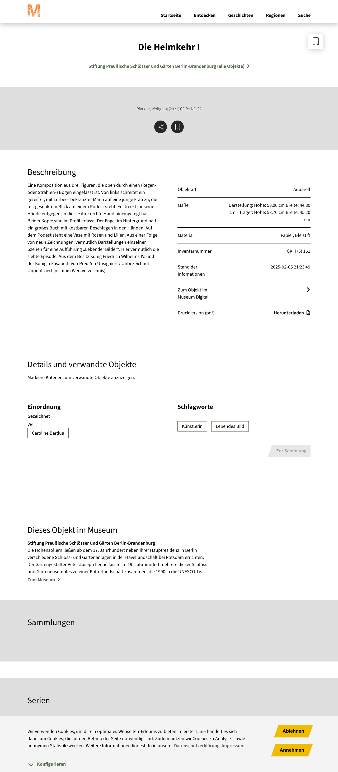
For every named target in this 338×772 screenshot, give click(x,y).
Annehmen (292, 750)
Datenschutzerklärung (196, 745)
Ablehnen (293, 731)
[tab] (169, 764)
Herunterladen (292, 313)
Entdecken (204, 15)
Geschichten (240, 15)
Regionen (275, 15)
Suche (304, 15)
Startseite (171, 15)
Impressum (233, 745)
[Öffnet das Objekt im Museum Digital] (308, 290)
